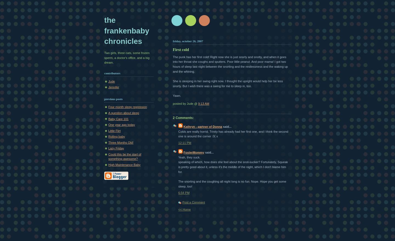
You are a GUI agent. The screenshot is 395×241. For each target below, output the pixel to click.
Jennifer (113, 87)
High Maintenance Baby (124, 164)
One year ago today (121, 124)
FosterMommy (194, 152)
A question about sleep (123, 113)
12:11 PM (184, 142)
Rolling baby (116, 136)
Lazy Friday (116, 148)
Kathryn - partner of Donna (203, 126)
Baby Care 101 (118, 119)
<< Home (184, 209)
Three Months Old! (120, 142)
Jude (111, 81)
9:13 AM (203, 103)
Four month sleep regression (127, 107)
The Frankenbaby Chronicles (126, 31)
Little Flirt (114, 130)
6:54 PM (184, 192)
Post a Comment (193, 202)
